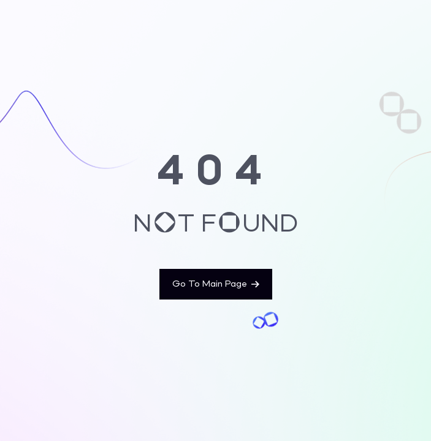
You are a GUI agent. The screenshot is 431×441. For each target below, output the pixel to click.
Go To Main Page (215, 284)
